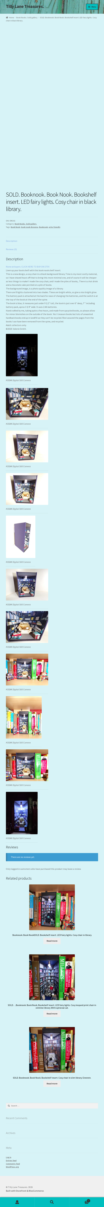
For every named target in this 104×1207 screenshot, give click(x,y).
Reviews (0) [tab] (11, 249)
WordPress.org (12, 1167)
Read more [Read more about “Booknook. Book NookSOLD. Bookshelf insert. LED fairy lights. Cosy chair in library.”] (52, 940)
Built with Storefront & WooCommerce (25, 1190)
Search (52, 1202)
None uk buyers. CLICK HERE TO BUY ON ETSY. (28, 266)
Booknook (43, 227)
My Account (17, 1202)
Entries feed (11, 1160)
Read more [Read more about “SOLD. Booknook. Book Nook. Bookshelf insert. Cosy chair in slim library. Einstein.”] (52, 1083)
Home (11, 17)
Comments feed (13, 1163)
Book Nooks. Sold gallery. (27, 17)
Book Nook (15, 227)
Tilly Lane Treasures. (25, 6)
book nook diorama (29, 227)
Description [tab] (11, 241)
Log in (8, 1157)
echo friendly (54, 227)
